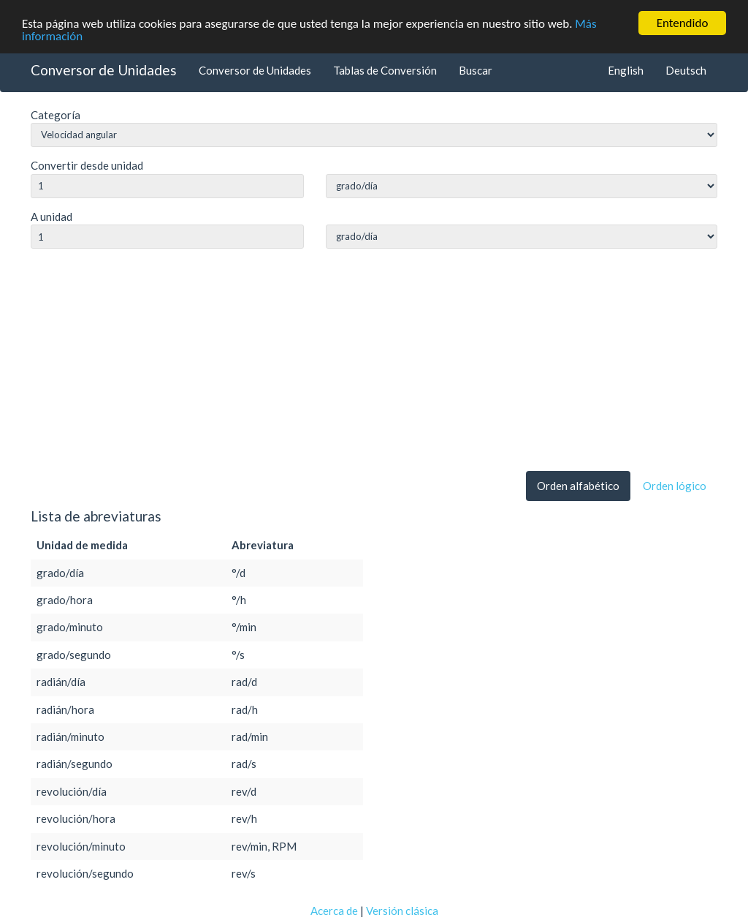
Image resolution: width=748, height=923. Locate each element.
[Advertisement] (374, 362)
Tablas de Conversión (385, 69)
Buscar (475, 69)
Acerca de (334, 909)
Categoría (55, 114)
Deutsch (685, 69)
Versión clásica (402, 909)
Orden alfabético (578, 485)
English (626, 69)
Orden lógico (674, 485)
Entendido (683, 23)
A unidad (51, 216)
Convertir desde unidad (87, 165)
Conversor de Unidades (104, 69)
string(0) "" (521, 186)
